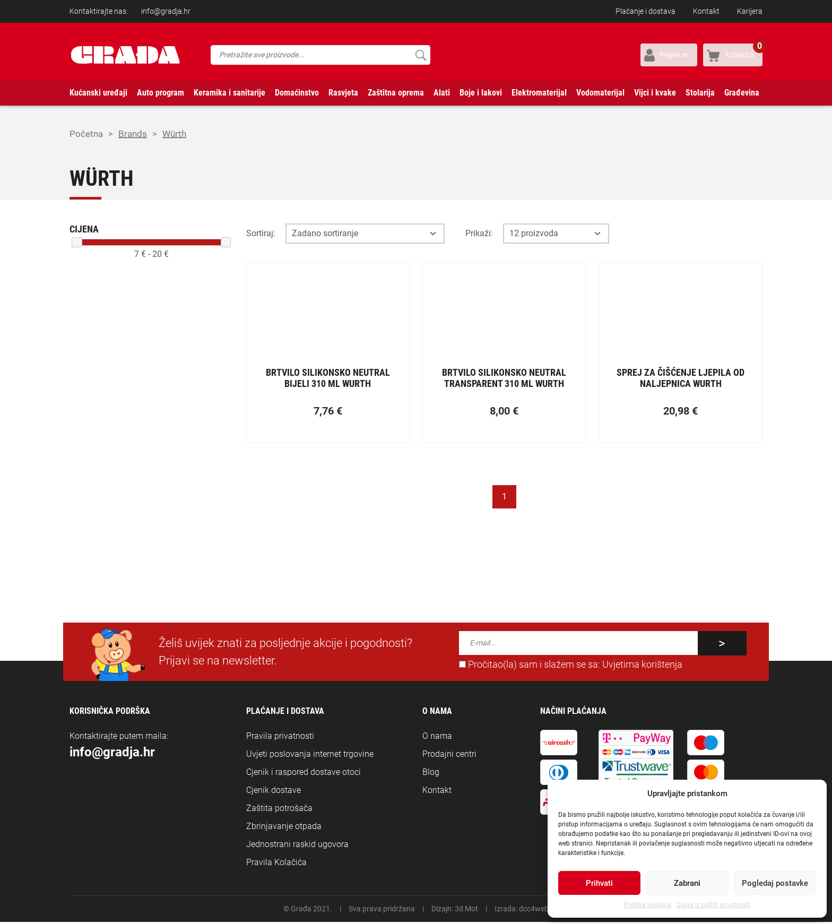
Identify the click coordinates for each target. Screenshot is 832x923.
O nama (437, 737)
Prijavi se (674, 54)
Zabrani (687, 883)
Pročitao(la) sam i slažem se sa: (570, 665)
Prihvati (599, 883)
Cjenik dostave (273, 791)
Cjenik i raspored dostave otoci (303, 773)
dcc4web (534, 909)
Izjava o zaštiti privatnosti (713, 905)
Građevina (741, 93)
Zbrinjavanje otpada (284, 827)
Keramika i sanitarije (229, 93)
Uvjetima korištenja (642, 665)
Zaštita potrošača (279, 809)
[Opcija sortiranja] (365, 235)
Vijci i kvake (655, 93)
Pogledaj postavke (775, 883)
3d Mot (466, 909)
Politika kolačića (647, 905)
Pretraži (420, 55)
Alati (442, 93)
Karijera (749, 11)
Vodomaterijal (600, 93)
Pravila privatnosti (280, 737)
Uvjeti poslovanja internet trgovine (310, 755)
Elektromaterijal (539, 93)
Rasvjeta (343, 93)
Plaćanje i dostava (645, 11)
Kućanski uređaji (98, 93)
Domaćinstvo (297, 93)
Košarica (743, 51)
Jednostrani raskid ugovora (297, 845)
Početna (87, 134)
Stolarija (700, 93)
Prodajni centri (449, 755)
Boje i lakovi (481, 93)
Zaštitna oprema (396, 93)
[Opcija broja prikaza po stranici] (556, 235)
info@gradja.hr (165, 11)
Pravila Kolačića (276, 863)
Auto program (160, 93)
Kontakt (706, 11)
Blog (430, 773)
